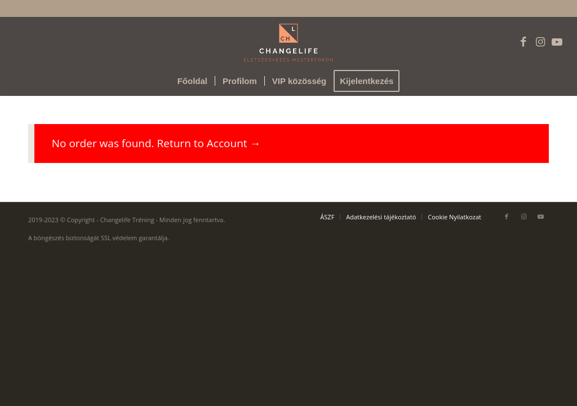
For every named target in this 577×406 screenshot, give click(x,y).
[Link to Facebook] (523, 41)
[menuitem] (192, 81)
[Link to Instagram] (540, 41)
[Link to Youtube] (557, 41)
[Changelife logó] (289, 41)
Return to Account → (209, 143)
